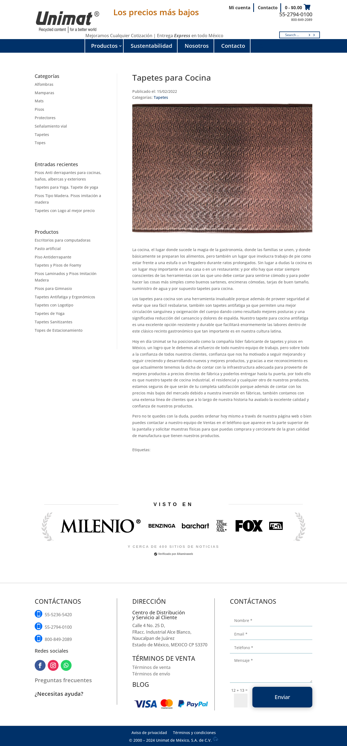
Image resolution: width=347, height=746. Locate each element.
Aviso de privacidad (149, 733)
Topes (40, 142)
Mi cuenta (239, 8)
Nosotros (197, 45)
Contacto (268, 8)
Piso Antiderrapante (53, 257)
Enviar (282, 697)
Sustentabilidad (151, 45)
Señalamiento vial (51, 126)
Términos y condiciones (194, 733)
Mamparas (44, 92)
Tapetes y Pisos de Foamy (58, 265)
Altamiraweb (185, 553)
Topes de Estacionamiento (58, 330)
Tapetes (42, 134)
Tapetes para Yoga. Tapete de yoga (66, 187)
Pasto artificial (48, 248)
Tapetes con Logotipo (54, 305)
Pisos (39, 109)
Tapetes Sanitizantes (53, 321)
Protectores (45, 117)
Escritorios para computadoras (63, 240)
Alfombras (44, 84)
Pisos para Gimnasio (53, 288)
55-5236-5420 (58, 615)
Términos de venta (151, 667)
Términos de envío (151, 674)
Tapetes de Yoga (50, 313)
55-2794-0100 (295, 14)
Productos (104, 45)
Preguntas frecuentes (63, 680)
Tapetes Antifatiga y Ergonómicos (65, 296)
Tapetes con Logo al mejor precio (65, 210)
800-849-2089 (301, 19)
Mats (39, 100)
